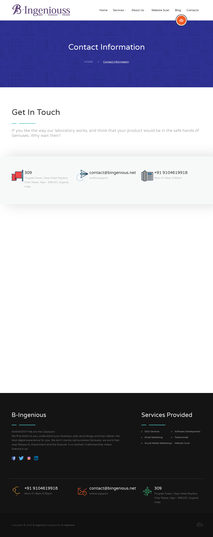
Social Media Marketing (158, 443)
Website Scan (160, 10)
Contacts (193, 10)
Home (103, 10)
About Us (138, 10)
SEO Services (152, 431)
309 (28, 172)
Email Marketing (154, 437)
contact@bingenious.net (112, 172)
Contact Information (116, 62)
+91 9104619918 (171, 172)
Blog (178, 10)
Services (119, 10)
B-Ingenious (39, 525)
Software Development (187, 431)
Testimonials (181, 437)
